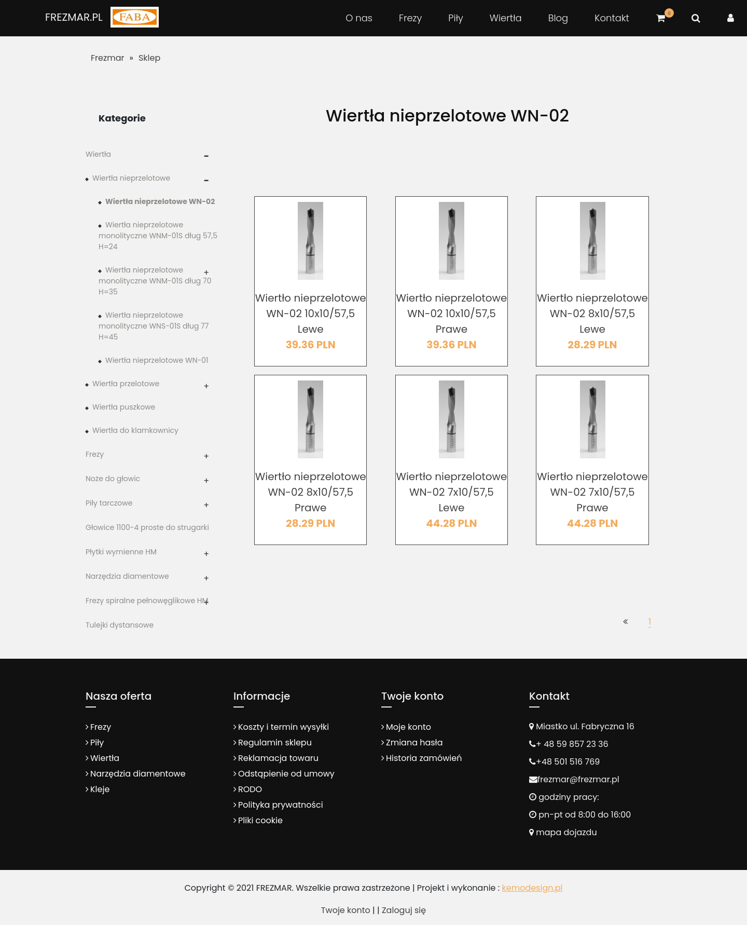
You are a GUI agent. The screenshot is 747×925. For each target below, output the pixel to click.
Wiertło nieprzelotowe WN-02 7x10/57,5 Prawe (592, 492)
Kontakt (611, 17)
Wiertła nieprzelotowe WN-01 (157, 360)
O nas (358, 17)
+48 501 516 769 (568, 762)
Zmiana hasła (414, 743)
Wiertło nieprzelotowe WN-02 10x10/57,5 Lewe (310, 313)
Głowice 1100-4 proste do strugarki (147, 527)
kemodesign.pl (532, 888)
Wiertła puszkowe (123, 407)
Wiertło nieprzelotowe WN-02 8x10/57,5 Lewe (592, 313)
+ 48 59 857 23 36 (572, 744)
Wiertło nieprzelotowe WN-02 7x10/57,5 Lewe (451, 492)
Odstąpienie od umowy (286, 774)
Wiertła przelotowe (125, 383)
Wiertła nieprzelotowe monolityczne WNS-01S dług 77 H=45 (154, 326)
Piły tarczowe (109, 503)
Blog (558, 17)
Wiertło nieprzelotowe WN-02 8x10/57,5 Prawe (310, 492)
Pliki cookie (260, 820)
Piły (455, 17)
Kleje (99, 789)
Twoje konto (345, 910)
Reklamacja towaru (278, 758)
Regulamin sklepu (275, 743)
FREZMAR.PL (74, 17)
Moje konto (408, 727)
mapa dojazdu (563, 832)
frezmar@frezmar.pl (578, 779)
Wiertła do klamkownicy (135, 430)
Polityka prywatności (280, 805)
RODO (250, 789)
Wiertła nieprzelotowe (131, 178)
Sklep (149, 58)
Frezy (410, 17)
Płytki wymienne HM (121, 552)
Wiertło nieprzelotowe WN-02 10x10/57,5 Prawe (451, 313)
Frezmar (108, 58)
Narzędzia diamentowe (127, 576)
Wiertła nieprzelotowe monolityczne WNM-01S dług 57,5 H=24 (158, 236)
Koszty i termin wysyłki (283, 727)
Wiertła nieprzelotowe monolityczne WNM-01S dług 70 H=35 (155, 281)
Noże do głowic (113, 478)
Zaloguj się (404, 910)
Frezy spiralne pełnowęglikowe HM (147, 600)
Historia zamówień (424, 758)
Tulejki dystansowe (120, 625)
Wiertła (506, 17)
